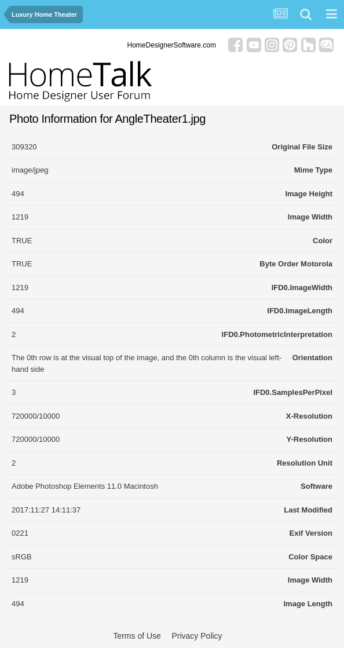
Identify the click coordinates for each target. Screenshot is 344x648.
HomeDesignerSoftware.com (171, 45)
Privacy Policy (196, 635)
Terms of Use (136, 635)
